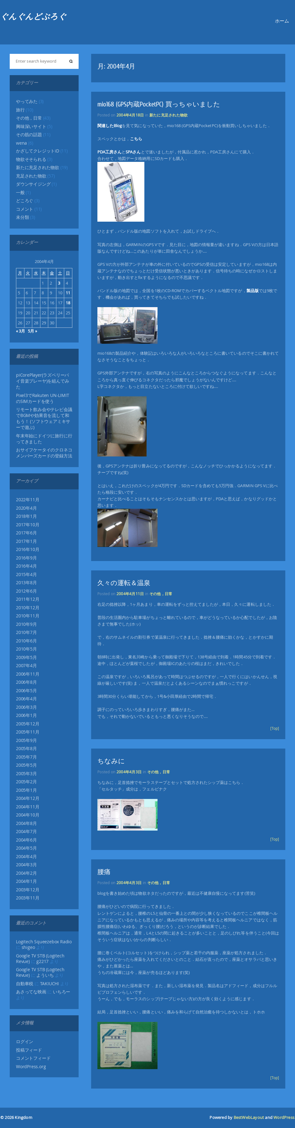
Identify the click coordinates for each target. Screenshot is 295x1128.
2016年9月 (26, 558)
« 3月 (20, 331)
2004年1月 (26, 881)
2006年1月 (26, 715)
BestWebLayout (249, 1117)
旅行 (20, 110)
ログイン (24, 1041)
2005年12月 (27, 724)
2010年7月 (26, 632)
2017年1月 (26, 541)
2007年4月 (26, 665)
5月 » (32, 331)
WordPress (283, 1117)
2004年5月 (26, 848)
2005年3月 (26, 773)
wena (21, 143)
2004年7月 (26, 831)
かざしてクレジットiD (37, 151)
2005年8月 (26, 748)
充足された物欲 (31, 176)
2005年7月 (26, 757)
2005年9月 (26, 740)
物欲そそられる (31, 159)
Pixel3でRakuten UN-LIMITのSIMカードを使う (42, 398)
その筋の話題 (29, 134)
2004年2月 (26, 873)
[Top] (274, 728)
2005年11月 (27, 732)
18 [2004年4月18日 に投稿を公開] (68, 303)
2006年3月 (26, 707)
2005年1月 (26, 790)
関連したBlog (109, 125)
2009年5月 (26, 657)
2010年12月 (27, 607)
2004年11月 (27, 807)
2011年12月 (27, 599)
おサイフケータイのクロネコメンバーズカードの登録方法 (44, 453)
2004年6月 (26, 840)
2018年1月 (26, 516)
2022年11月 (27, 499)
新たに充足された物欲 (37, 167)
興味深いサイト (31, 126)
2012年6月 (26, 591)
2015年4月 (26, 574)
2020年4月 (26, 508)
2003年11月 (27, 898)
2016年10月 (27, 549)
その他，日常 (29, 118)
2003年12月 (27, 890)
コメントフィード (33, 1058)
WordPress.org (31, 1066)
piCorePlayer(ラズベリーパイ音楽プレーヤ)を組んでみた (42, 381)
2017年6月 (26, 533)
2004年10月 (27, 815)
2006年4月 (26, 699)
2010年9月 (26, 624)
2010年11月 (27, 616)
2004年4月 (26, 856)
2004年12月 (27, 798)
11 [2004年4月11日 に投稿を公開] (68, 293)
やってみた (27, 101)
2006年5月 (26, 690)
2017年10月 (27, 525)
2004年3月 (26, 865)
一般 (20, 192)
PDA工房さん (109, 152)
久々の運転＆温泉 (123, 583)
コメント (24, 209)
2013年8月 (26, 582)
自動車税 (24, 983)
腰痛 (104, 872)
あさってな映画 (31, 992)
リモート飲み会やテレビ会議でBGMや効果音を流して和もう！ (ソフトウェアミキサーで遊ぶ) (44, 418)
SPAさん (133, 152)
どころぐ (24, 200)
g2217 (42, 961)
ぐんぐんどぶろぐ (33, 16)
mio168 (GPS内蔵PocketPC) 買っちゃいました (158, 104)
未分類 (22, 217)
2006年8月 (26, 682)
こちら (136, 139)
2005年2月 (26, 782)
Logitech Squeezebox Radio (44, 942)
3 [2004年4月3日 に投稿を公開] (59, 283)
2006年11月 (27, 674)
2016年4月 (26, 566)
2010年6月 (26, 641)
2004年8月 (26, 823)
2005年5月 (26, 765)
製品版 (252, 290)
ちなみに (111, 761)
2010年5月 (26, 649)
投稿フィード (29, 1050)
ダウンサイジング (33, 184)
